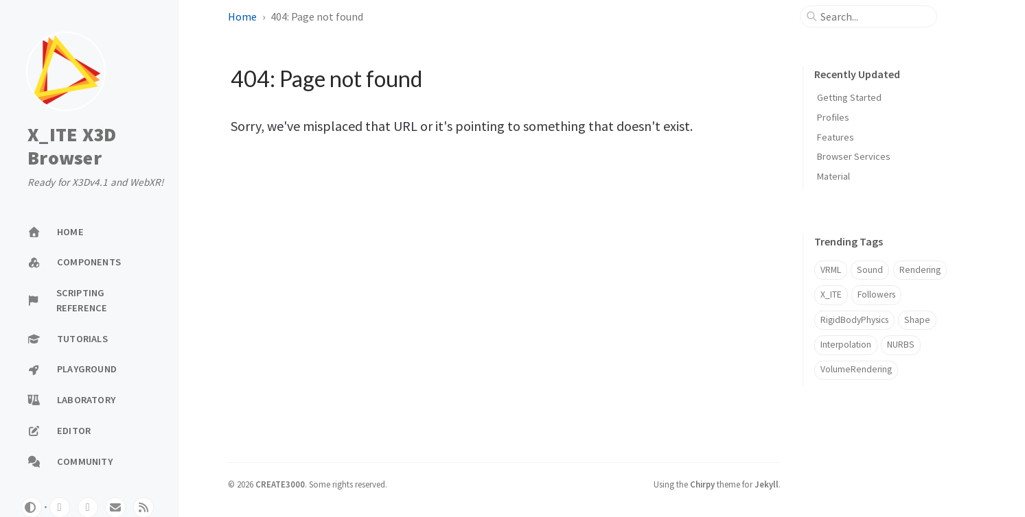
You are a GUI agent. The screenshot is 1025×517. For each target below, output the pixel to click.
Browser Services (853, 156)
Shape (917, 320)
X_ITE (831, 294)
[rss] (143, 507)
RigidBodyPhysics (854, 320)
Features (835, 137)
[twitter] (87, 507)
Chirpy (702, 484)
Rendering (920, 270)
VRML (830, 270)
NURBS (900, 344)
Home (242, 16)
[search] (874, 16)
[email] (115, 507)
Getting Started (849, 97)
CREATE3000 (280, 484)
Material (833, 176)
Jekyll (767, 484)
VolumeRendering (856, 369)
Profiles (833, 117)
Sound (870, 270)
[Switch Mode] (31, 507)
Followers (876, 294)
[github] (59, 507)
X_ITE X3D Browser (71, 146)
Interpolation (845, 344)
